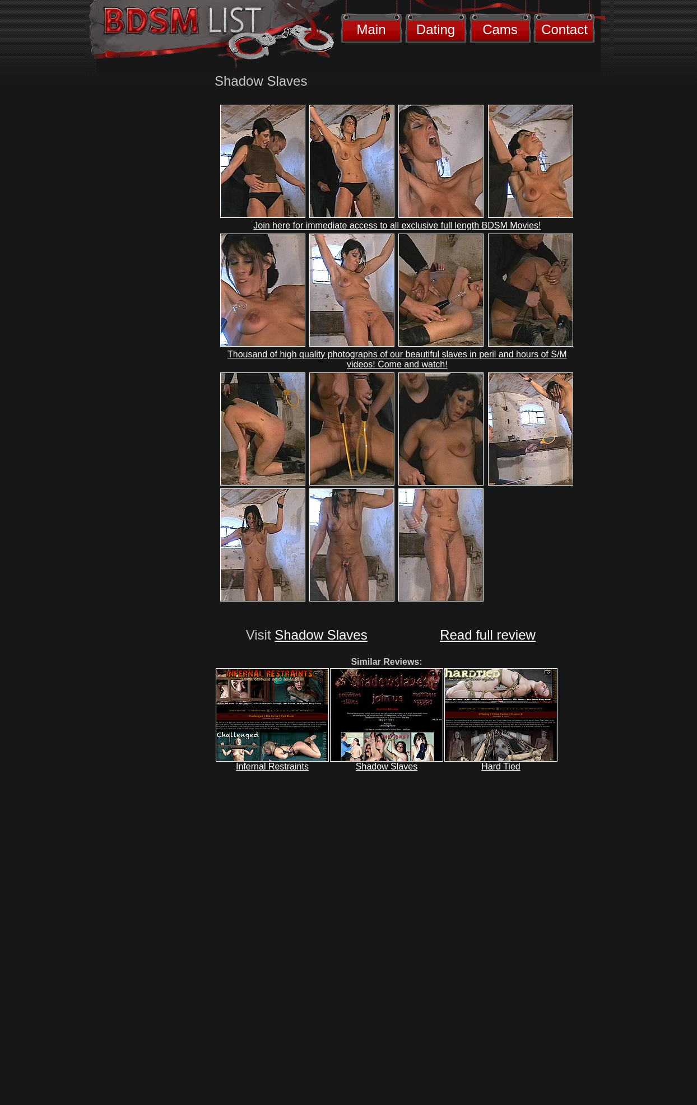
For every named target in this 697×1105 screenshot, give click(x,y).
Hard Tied (500, 766)
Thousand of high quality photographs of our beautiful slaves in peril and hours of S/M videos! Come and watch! (397, 359)
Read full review (488, 634)
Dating (435, 29)
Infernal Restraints (272, 766)
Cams (500, 29)
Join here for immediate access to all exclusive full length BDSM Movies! (397, 225)
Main (370, 29)
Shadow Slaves (321, 634)
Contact (564, 29)
